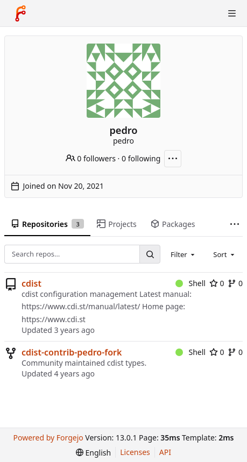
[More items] (235, 224)
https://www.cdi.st (54, 319)
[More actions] (172, 158)
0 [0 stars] (216, 283)
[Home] (20, 13)
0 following (141, 158)
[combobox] (183, 254)
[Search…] (149, 254)
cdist (31, 283)
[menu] (93, 452)
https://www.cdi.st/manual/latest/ (81, 306)
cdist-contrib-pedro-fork (72, 352)
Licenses (135, 452)
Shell (190, 283)
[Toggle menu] (232, 13)
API (165, 452)
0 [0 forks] (235, 283)
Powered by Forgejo (48, 437)
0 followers (91, 158)
